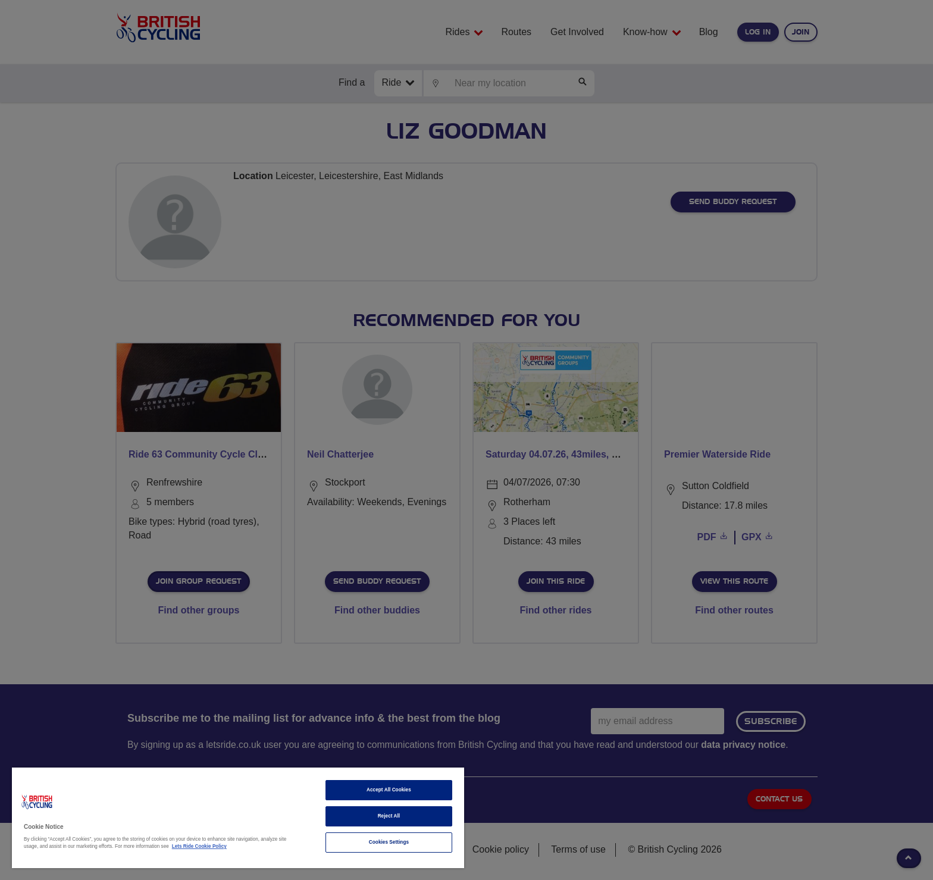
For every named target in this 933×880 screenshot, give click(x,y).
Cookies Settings (389, 842)
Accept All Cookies (389, 790)
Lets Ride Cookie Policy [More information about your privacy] (199, 846)
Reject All (389, 816)
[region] (238, 818)
